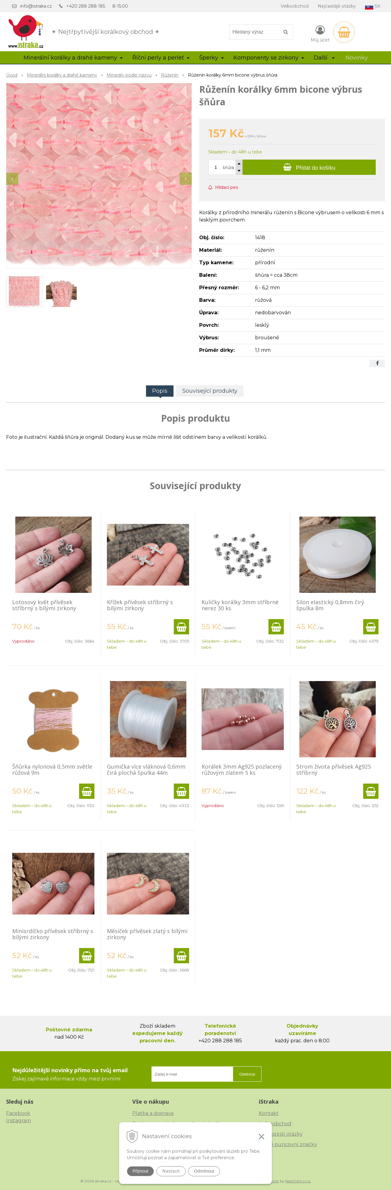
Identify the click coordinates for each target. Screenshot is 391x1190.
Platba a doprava (153, 1113)
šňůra (228, 167)
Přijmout (140, 1171)
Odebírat (247, 1074)
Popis (159, 391)
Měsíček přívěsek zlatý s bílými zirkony (147, 934)
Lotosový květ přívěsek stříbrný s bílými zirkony (44, 605)
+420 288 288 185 (85, 6)
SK (372, 6)
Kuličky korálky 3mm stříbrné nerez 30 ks (240, 605)
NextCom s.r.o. (298, 1181)
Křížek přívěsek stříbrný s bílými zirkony (140, 605)
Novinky (356, 57)
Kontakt (269, 1113)
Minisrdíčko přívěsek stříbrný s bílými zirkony (52, 934)
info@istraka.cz (36, 6)
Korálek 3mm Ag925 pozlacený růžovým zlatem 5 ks (242, 769)
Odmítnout (204, 1171)
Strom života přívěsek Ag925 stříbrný (333, 769)
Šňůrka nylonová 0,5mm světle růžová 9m (52, 769)
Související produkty (209, 391)
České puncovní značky (288, 1144)
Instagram (18, 1120)
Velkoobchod (295, 6)
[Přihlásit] (320, 33)
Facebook (18, 1113)
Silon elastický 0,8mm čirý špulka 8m (330, 605)
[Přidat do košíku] (309, 167)
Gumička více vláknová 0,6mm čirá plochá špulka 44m (146, 769)
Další (324, 57)
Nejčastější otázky (337, 6)
